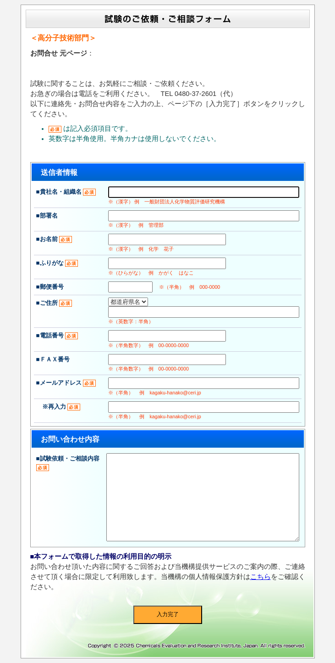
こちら (260, 576)
